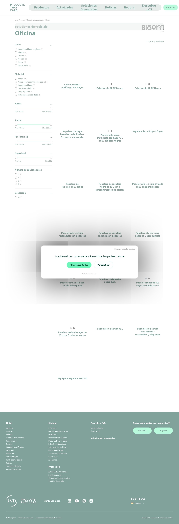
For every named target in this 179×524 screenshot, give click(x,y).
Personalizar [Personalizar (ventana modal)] (103, 265)
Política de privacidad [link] (89, 274)
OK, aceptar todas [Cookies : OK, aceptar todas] (79, 265)
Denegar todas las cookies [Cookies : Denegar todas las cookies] (124, 249)
